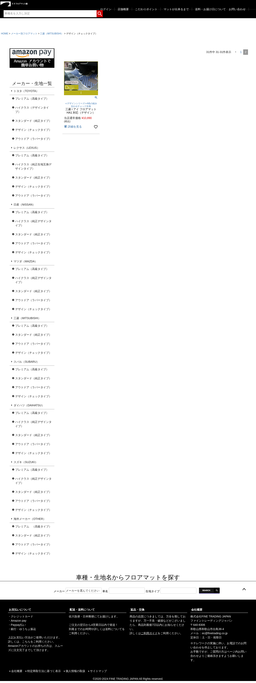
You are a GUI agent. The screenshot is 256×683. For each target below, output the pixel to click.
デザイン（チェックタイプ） (33, 129)
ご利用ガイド (149, 633)
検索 (100, 13)
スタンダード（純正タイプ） (33, 120)
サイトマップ (98, 671)
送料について (113, 629)
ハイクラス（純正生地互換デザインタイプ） (33, 166)
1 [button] (241, 52)
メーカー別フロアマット (24, 33)
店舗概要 (123, 9)
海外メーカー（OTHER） (30, 518)
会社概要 (196, 609)
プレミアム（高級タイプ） (32, 98)
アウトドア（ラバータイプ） (33, 138)
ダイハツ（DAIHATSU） (29, 405)
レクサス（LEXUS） (27, 147)
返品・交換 (137, 609)
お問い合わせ (237, 9)
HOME (4, 33)
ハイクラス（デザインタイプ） (32, 109)
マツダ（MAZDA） (25, 261)
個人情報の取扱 (75, 671)
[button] (235, 52)
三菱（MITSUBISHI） (51, 33)
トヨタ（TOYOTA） (26, 91)
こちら (26, 641)
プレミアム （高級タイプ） (33, 526)
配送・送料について (82, 609)
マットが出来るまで (176, 9)
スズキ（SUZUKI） (26, 462)
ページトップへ (244, 589)
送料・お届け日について (210, 9)
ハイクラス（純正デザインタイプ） (33, 223)
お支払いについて (20, 609)
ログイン (105, 9)
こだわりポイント (146, 9)
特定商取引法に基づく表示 (44, 671)
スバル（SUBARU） (26, 361)
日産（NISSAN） (24, 204)
